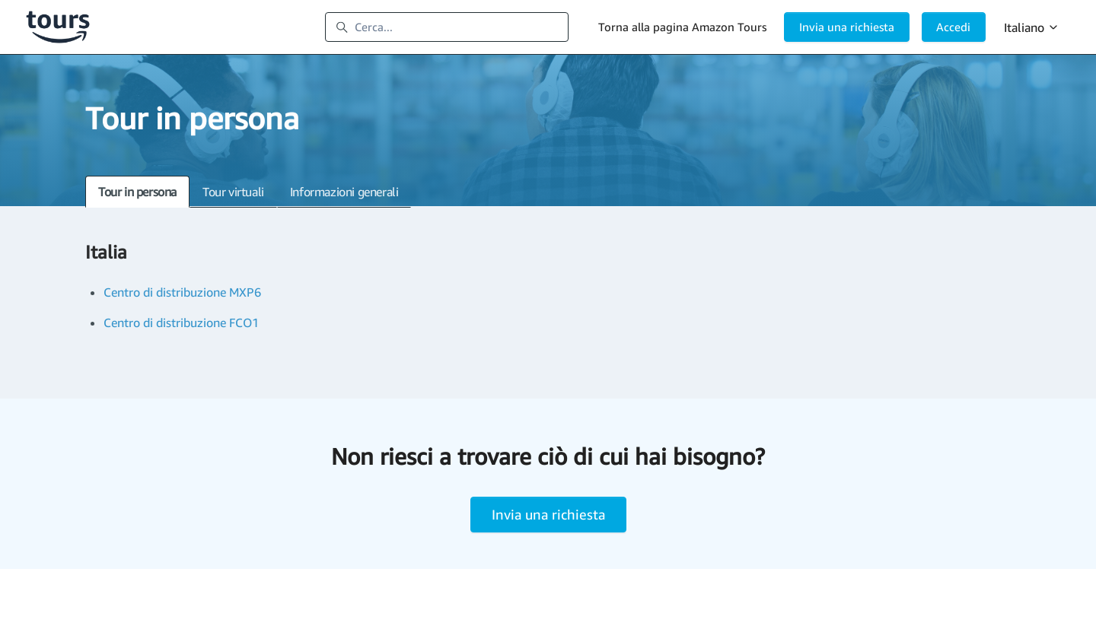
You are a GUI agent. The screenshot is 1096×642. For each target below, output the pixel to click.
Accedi (953, 26)
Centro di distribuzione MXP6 (182, 292)
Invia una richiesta (846, 26)
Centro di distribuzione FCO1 (181, 322)
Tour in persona (137, 191)
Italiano (1031, 27)
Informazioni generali (344, 191)
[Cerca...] (447, 27)
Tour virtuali (233, 191)
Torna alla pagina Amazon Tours (682, 26)
